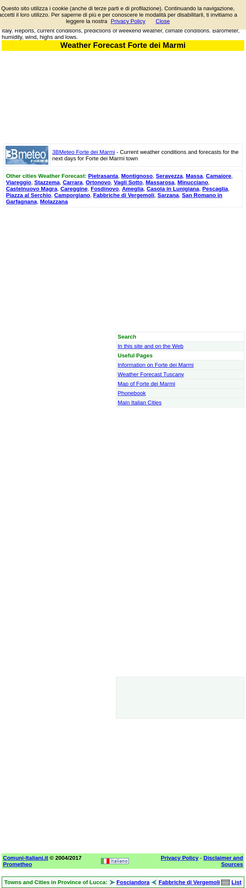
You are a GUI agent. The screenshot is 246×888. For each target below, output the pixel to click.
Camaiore (218, 176)
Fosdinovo (105, 189)
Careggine (74, 189)
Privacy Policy (128, 21)
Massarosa (159, 182)
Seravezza (169, 176)
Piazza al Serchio (28, 195)
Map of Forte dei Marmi (146, 384)
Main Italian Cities (140, 402)
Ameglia (133, 189)
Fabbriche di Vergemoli (123, 195)
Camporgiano (72, 195)
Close (163, 21)
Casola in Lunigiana (173, 189)
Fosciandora (132, 882)
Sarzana (168, 195)
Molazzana (54, 201)
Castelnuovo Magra (31, 189)
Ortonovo (98, 182)
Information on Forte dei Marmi (156, 365)
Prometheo (17, 864)
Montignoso (137, 176)
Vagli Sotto (128, 182)
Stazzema (46, 182)
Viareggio (18, 182)
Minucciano (193, 182)
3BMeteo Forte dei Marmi (83, 152)
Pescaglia (215, 189)
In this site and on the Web (151, 346)
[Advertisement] (123, 269)
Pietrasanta (103, 176)
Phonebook (132, 393)
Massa (194, 176)
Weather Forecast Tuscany (151, 374)
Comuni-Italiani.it (25, 858)
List (236, 882)
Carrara (73, 182)
